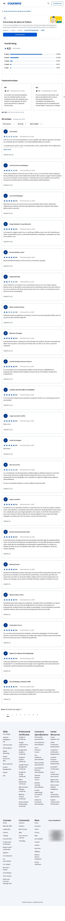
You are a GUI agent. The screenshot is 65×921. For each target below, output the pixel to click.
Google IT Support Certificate (22, 759)
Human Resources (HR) (6, 758)
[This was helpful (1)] (8, 351)
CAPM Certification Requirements (54, 744)
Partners (21, 826)
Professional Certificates (7, 843)
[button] (11, 709)
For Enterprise (7, 856)
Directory (38, 848)
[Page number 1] (8, 715)
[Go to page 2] (12, 715)
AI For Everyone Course (38, 750)
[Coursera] (14, 3)
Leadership (6, 829)
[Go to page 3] (16, 715)
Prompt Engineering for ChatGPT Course (38, 793)
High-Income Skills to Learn (54, 781)
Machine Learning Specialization (39, 785)
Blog (20, 832)
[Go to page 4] (20, 715)
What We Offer (7, 826)
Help (36, 836)
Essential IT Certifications (54, 768)
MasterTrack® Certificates (7, 848)
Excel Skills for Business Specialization (39, 770)
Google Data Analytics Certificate (23, 752)
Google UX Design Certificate (22, 774)
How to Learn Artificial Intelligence (54, 787)
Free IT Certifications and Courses (54, 774)
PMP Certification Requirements (54, 794)
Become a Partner (6, 869)
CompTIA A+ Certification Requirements (54, 752)
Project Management (7, 768)
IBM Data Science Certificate (22, 797)
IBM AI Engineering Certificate (22, 782)
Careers (5, 832)
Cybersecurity (7, 745)
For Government (7, 860)
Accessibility (39, 839)
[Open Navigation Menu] (4, 3)
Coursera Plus (7, 839)
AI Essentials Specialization (39, 738)
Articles (37, 845)
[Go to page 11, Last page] (33, 715)
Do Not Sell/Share (38, 863)
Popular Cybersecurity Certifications (54, 802)
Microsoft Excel (7, 764)
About (5, 823)
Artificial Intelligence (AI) (6, 739)
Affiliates (37, 852)
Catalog (5, 836)
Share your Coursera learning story (7, 881)
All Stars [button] (20, 124)
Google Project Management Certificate (23, 767)
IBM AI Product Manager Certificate (23, 789)
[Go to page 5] (25, 715)
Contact (37, 842)
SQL (4, 776)
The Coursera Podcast (23, 837)
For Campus (6, 864)
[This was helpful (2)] (8, 213)
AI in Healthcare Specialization (39, 757)
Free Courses (7, 876)
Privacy (37, 832)
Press (36, 823)
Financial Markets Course (37, 777)
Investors (38, 826)
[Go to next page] (37, 715)
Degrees (5, 853)
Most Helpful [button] (34, 124)
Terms (37, 829)
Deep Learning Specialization (39, 764)
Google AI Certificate (22, 738)
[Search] (48, 3)
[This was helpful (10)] (8, 154)
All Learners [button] (7, 124)
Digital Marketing (6, 752)
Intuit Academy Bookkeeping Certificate (23, 804)
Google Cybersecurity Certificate (23, 744)
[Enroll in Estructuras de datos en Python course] (20, 35)
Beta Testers (23, 829)
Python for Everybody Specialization (39, 802)
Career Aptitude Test (54, 738)
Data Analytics (7, 748)
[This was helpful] (7, 521)
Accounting (6, 734)
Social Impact (7, 873)
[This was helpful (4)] (8, 185)
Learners (21, 823)
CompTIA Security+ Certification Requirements (54, 760)
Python (5, 772)
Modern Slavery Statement (38, 857)
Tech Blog (22, 841)
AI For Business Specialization (39, 743)
